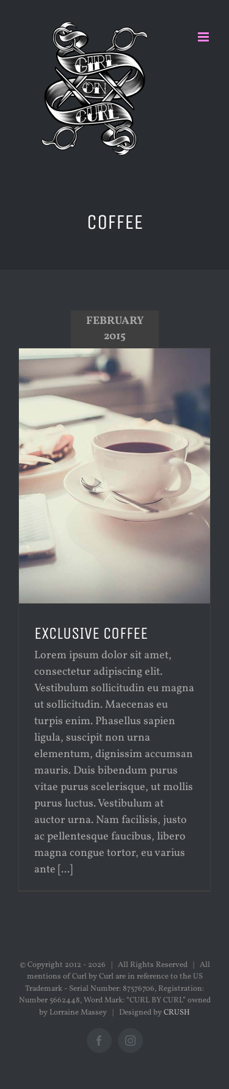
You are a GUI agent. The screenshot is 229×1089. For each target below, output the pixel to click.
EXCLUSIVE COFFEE (91, 633)
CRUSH (177, 1012)
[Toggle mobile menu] (204, 37)
